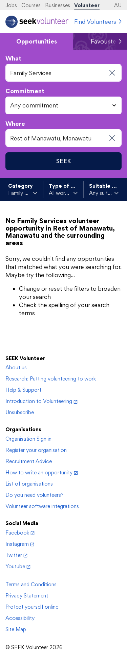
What (13, 58)
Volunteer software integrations (42, 506)
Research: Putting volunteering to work (50, 378)
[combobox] (63, 73)
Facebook (20, 532)
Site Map (15, 629)
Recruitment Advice (28, 461)
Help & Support (23, 390)
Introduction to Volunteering (41, 401)
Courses (31, 5)
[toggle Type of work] (63, 193)
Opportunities (36, 41)
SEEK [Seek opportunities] (63, 161)
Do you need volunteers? (34, 495)
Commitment (24, 91)
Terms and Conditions (31, 584)
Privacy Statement (26, 595)
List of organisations (29, 483)
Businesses (57, 5)
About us (16, 367)
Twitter (16, 555)
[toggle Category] (23, 193)
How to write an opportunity (41, 472)
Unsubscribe (19, 412)
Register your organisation (36, 450)
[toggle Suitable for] (104, 193)
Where (15, 123)
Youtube (17, 566)
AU (118, 5)
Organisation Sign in (28, 439)
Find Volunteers (95, 21)
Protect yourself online (31, 607)
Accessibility (20, 618)
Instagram (19, 544)
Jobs (11, 5)
